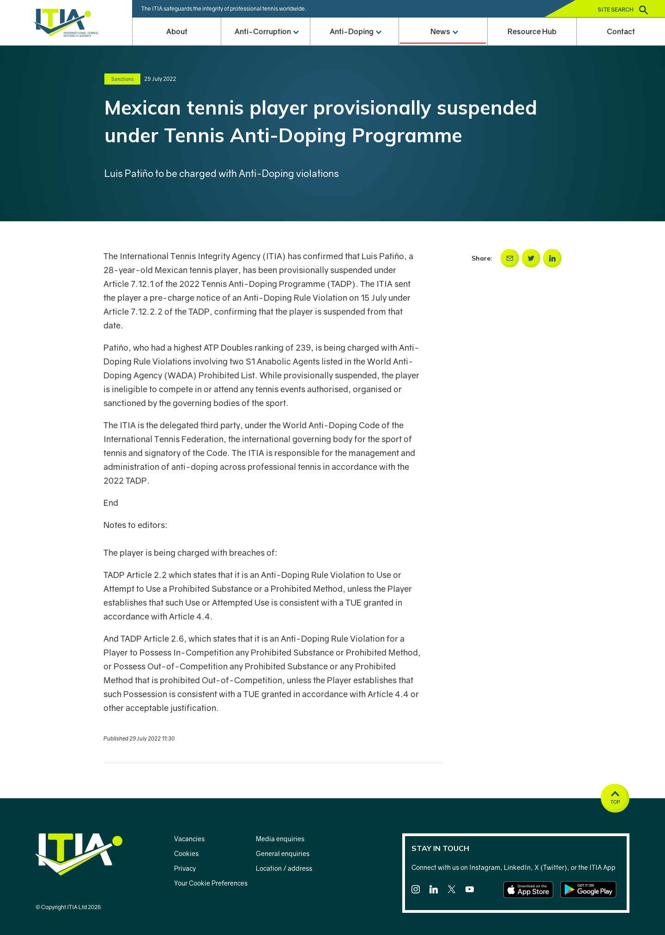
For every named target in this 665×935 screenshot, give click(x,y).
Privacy (185, 868)
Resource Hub (532, 31)
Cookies (186, 853)
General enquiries (282, 853)
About (176, 31)
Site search (623, 10)
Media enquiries (280, 839)
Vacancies (189, 839)
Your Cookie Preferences (211, 883)
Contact (621, 31)
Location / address (284, 868)
